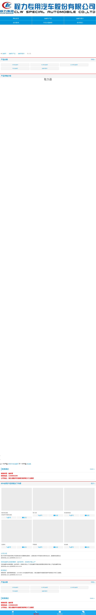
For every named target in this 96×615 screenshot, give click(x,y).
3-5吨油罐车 (15, 64)
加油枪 (29, 464)
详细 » (93, 59)
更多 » (93, 483)
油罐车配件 (21, 53)
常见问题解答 (47, 22)
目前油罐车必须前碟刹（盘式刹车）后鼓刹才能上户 (18, 562)
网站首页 (16, 18)
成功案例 (16, 22)
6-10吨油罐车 (44, 64)
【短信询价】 (59, 613)
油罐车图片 (80, 18)
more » (92, 469)
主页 (13, 613)
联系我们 (80, 22)
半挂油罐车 (15, 68)
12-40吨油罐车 (74, 64)
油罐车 (4, 53)
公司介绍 (4, 553)
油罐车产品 (48, 18)
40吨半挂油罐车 (13, 464)
